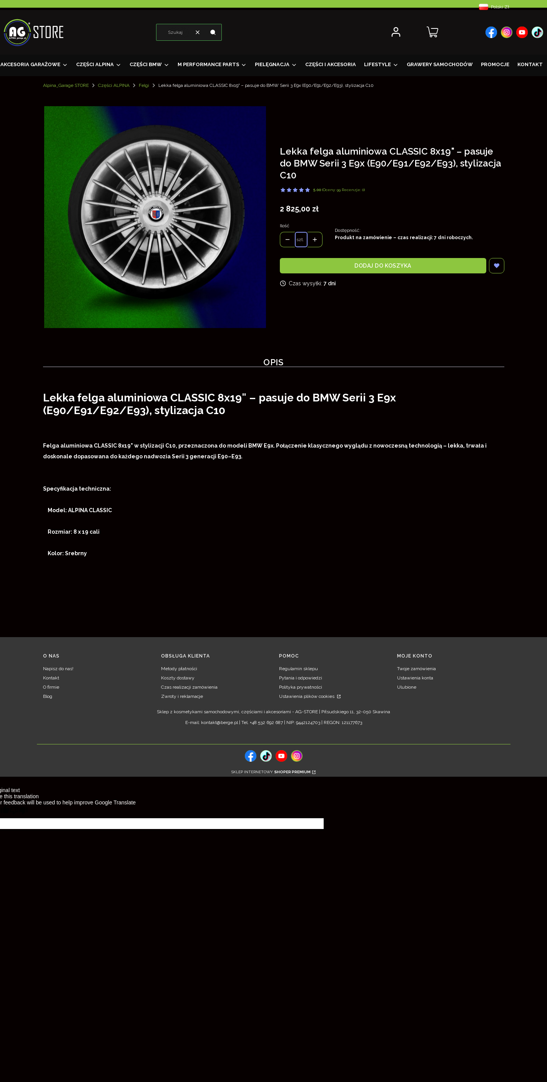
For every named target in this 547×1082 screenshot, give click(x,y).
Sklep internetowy (271, 772)
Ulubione (406, 687)
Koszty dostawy (178, 678)
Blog (47, 696)
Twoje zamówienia (416, 668)
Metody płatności (179, 668)
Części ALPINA (114, 85)
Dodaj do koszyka (382, 266)
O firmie (51, 687)
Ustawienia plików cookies (307, 696)
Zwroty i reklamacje (182, 696)
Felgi (144, 85)
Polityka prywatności (300, 687)
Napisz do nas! (58, 668)
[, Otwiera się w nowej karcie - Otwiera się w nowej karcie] (491, 32)
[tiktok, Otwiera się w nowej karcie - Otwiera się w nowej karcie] (266, 756)
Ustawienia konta (415, 678)
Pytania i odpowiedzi (300, 678)
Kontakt (51, 678)
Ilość (284, 225)
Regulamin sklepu (298, 668)
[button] (213, 32)
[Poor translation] (19, 812)
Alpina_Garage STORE (66, 85)
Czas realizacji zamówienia (189, 687)
